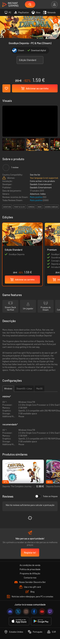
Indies (43, 194)
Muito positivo (36, 197)
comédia (31, 207)
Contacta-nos (30, 577)
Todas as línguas (46, 496)
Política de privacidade (30, 569)
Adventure (34, 194)
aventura (7, 207)
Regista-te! (30, 552)
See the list (35, 174)
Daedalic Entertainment (41, 184)
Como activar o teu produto (42, 181)
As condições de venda (30, 565)
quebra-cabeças (51, 207)
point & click (19, 207)
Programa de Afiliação (30, 573)
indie (40, 207)
